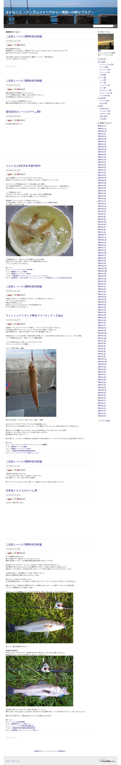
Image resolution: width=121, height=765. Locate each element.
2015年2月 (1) (101, 411)
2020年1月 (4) (102, 263)
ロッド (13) (103, 82)
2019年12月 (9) (102, 266)
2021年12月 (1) (102, 203)
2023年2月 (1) (102, 170)
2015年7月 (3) (102, 398)
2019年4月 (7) (102, 286)
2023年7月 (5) (102, 157)
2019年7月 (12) (102, 279)
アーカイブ (54, 751)
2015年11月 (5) (102, 387)
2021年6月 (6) (102, 219)
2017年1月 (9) (101, 356)
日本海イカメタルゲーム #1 (21, 490)
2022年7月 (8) (102, 188)
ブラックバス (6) (105, 72)
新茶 (99, 50)
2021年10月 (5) (102, 209)
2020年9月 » (62, 751)
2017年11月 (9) (102, 330)
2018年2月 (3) (102, 323)
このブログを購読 (104, 421)
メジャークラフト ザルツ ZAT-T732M (21, 269)
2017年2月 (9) (102, 354)
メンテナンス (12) (105, 111)
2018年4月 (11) (102, 317)
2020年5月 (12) (102, 253)
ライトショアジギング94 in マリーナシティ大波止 (34, 315)
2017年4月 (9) (102, 348)
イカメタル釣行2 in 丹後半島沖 (23, 165)
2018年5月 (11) (102, 315)
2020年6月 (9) (102, 250)
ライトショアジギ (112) (106, 64)
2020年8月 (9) (102, 245)
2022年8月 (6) (102, 185)
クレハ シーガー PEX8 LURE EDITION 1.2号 (22, 726)
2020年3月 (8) (102, 258)
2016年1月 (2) (102, 385)
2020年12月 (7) (102, 235)
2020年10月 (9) (102, 240)
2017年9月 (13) (102, 336)
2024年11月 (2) (102, 139)
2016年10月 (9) (102, 364)
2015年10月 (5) (102, 390)
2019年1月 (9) (102, 294)
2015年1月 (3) (101, 413)
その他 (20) (103, 119)
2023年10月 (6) (102, 149)
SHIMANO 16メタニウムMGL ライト (21, 724)
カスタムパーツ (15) (105, 90)
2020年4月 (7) (102, 255)
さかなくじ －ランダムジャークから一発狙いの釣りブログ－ (50, 12)
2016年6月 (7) (102, 374)
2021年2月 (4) (102, 229)
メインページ (46, 751)
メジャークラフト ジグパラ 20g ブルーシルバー (25, 453)
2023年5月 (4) (102, 162)
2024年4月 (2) (102, 144)
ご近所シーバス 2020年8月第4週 (24, 80)
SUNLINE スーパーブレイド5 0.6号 (21, 274)
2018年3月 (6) (102, 320)
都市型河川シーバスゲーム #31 (23, 111)
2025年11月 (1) (102, 128)
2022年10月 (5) (102, 180)
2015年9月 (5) (102, 393)
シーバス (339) (104, 67)
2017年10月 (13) (102, 333)
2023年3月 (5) (102, 167)
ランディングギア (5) (106, 93)
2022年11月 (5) (102, 178)
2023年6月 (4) (102, 160)
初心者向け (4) (104, 108)
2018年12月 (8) (102, 297)
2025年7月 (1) (102, 134)
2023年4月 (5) (102, 165)
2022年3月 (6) (102, 198)
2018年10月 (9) (102, 302)
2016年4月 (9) (102, 380)
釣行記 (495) (101, 62)
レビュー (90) (102, 77)
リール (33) (103, 80)
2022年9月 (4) (102, 183)
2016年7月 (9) (102, 372)
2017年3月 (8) (102, 351)
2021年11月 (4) (102, 206)
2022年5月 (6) (102, 193)
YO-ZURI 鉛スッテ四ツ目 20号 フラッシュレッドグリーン (28, 278)
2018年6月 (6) (102, 312)
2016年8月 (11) (102, 369)
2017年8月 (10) (102, 338)
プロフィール (15, 761)
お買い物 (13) (103, 116)
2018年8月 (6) (102, 307)
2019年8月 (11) (102, 276)
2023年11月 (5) (102, 147)
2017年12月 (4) (102, 328)
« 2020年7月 (37, 751)
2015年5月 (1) (101, 403)
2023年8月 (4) (102, 154)
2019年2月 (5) (102, 292)
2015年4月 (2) (102, 405)
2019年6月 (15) (102, 281)
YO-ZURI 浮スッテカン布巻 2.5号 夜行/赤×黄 (59, 278)
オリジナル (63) (104, 101)
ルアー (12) (103, 88)
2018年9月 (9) (102, 305)
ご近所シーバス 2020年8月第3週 (24, 286)
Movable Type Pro (107, 761)
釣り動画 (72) (102, 98)
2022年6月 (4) (102, 191)
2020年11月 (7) (102, 237)
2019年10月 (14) (102, 271)
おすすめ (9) (103, 103)
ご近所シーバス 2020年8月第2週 (24, 461)
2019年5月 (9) (102, 284)
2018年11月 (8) (102, 299)
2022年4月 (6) (102, 196)
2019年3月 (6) (102, 289)
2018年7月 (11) (102, 310)
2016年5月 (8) (102, 377)
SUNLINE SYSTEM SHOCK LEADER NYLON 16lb (24, 451)
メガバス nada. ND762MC (18, 722)
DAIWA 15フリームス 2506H (19, 272)
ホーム (8, 761)
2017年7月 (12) (102, 341)
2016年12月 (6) (102, 359)
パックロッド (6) (105, 85)
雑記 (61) (100, 106)
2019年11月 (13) (102, 268)
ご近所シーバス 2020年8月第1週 (24, 544)
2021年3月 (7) (102, 227)
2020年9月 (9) (102, 242)
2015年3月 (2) (102, 408)
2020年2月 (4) (102, 260)
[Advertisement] (50, 72)
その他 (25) (103, 75)
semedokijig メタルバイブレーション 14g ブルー (25, 730)
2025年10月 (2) (102, 131)
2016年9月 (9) (102, 367)
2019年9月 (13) (102, 273)
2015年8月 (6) (102, 395)
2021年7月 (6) (102, 216)
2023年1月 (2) (102, 172)
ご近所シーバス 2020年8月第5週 (24, 36)
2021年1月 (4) (102, 232)
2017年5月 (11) (102, 346)
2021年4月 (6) (102, 224)
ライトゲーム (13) (105, 69)
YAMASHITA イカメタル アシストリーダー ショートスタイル (30, 276)
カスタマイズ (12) (105, 114)
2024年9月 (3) (102, 141)
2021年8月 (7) (102, 214)
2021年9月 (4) (102, 211)
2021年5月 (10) (102, 222)
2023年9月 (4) (102, 152)
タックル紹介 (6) (105, 95)
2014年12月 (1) (102, 416)
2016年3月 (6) (102, 382)
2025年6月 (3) (102, 136)
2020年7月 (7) (102, 248)
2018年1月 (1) (101, 325)
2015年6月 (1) (102, 400)
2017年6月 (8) (102, 343)
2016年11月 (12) (102, 361)
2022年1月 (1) (101, 201)
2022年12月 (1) (102, 175)
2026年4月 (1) (102, 126)
